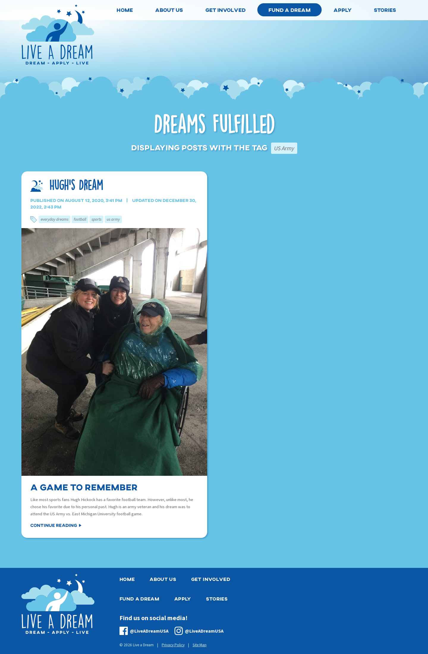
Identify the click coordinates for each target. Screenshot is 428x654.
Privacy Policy (173, 644)
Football (80, 219)
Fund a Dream (289, 10)
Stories (217, 598)
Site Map (200, 644)
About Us (163, 579)
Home (127, 579)
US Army (113, 219)
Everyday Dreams (54, 219)
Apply (182, 598)
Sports (96, 219)
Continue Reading (53, 525)
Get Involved (210, 579)
